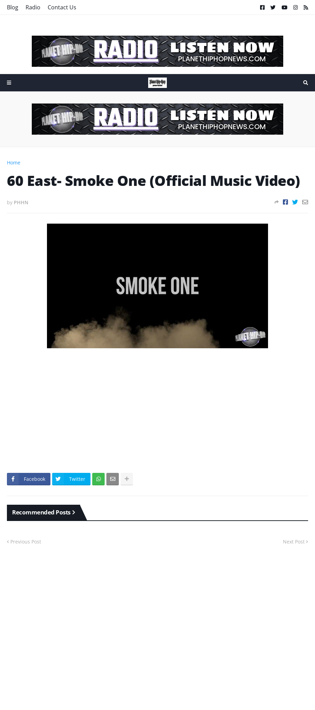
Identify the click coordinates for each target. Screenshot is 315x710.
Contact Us (62, 7)
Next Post (294, 541)
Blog (12, 7)
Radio (33, 7)
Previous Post (25, 541)
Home (13, 162)
